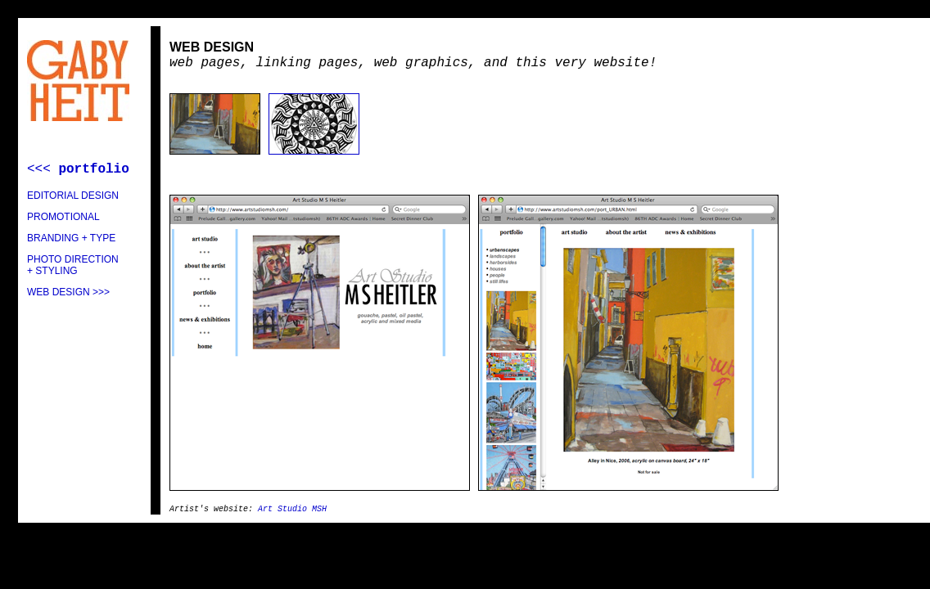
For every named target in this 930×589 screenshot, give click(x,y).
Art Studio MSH (292, 509)
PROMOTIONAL (63, 217)
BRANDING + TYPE (71, 238)
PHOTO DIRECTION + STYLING (73, 265)
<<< (78, 169)
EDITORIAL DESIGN (73, 195)
